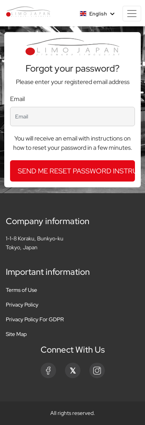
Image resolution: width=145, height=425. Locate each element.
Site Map (16, 334)
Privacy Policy (22, 304)
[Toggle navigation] (132, 13)
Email (17, 99)
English (94, 13)
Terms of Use (21, 289)
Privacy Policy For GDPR (35, 319)
